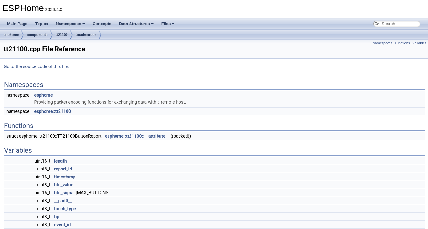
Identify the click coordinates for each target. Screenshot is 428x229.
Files (168, 23)
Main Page (17, 23)
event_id (62, 224)
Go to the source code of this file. (36, 66)
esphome (11, 35)
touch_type (65, 208)
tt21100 (62, 35)
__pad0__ (63, 200)
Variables (419, 43)
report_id (63, 168)
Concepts (102, 23)
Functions (402, 43)
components (37, 35)
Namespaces (70, 23)
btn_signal (64, 192)
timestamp (65, 176)
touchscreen (86, 35)
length (60, 160)
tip (56, 216)
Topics (41, 23)
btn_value (63, 184)
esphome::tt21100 (52, 111)
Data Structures (136, 23)
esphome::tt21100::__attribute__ (137, 136)
